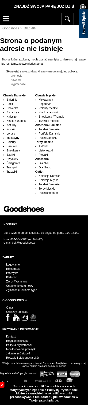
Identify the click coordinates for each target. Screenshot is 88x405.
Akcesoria (42, 159)
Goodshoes (10, 28)
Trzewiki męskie (49, 121)
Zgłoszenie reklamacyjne (21, 290)
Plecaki (43, 154)
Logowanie (13, 264)
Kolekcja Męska (48, 180)
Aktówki (43, 146)
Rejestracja (13, 268)
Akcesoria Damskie (48, 125)
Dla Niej (44, 163)
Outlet (39, 171)
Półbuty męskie (48, 108)
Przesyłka (12, 273)
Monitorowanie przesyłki (21, 349)
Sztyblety (12, 159)
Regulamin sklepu (17, 340)
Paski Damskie (48, 137)
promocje (16, 75)
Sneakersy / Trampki (51, 116)
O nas (10, 307)
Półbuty (11, 142)
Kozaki (11, 129)
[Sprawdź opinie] (83, 24)
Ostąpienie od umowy (19, 285)
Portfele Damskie (49, 133)
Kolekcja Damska (50, 176)
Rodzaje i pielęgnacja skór (22, 357)
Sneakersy (13, 150)
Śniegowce (13, 163)
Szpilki (11, 154)
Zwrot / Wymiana (16, 281)
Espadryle (13, 112)
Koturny (11, 125)
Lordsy (11, 133)
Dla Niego (45, 167)
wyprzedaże (18, 84)
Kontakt (11, 336)
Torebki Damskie (49, 129)
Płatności (12, 277)
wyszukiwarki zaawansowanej (42, 71)
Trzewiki (12, 171)
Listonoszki (46, 150)
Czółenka (12, 108)
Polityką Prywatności (62, 390)
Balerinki (12, 99)
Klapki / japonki (48, 112)
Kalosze (12, 116)
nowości (16, 80)
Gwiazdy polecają (17, 312)
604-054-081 (18, 239)
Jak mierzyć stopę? (18, 353)
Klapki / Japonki (16, 121)
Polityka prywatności (19, 345)
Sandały (12, 146)
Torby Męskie (44, 142)
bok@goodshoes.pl (24, 242)
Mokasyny (13, 137)
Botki (10, 104)
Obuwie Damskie (14, 95)
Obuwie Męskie (45, 95)
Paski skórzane (48, 193)
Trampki (12, 167)
